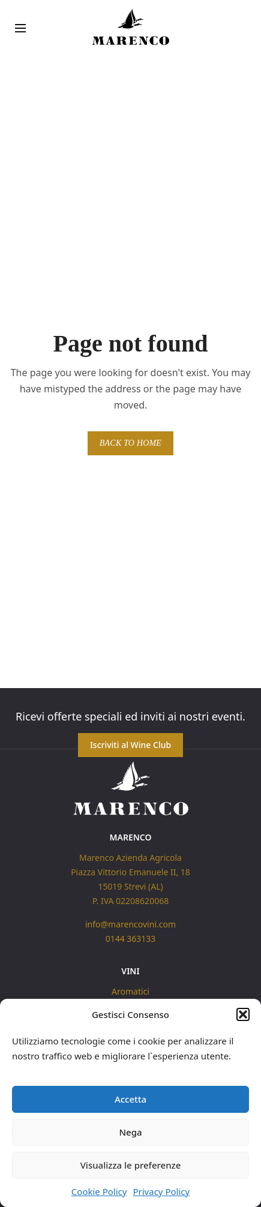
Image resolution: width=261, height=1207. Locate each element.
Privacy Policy (161, 1191)
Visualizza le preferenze (130, 1165)
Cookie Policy (99, 1191)
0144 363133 (131, 938)
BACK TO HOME (130, 443)
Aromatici (130, 991)
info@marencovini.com (130, 924)
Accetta (130, 1099)
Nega (130, 1132)
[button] (243, 1014)
